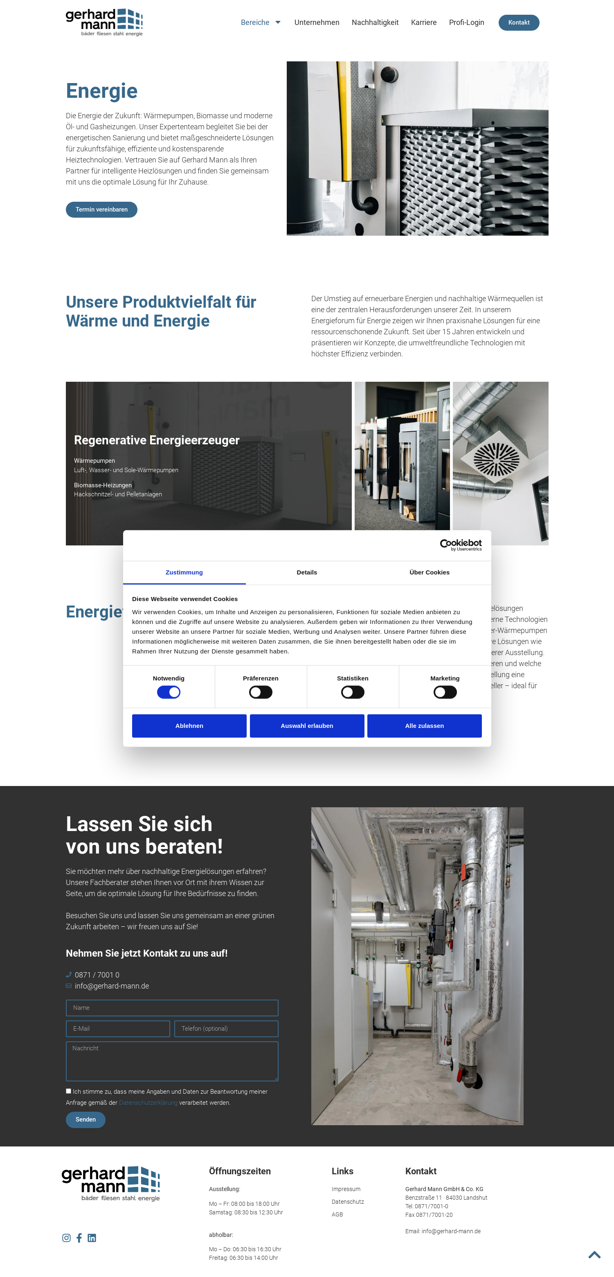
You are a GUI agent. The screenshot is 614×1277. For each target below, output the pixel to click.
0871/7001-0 (431, 1206)
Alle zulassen (424, 725)
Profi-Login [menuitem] (466, 22)
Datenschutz (348, 1201)
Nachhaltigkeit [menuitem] (375, 22)
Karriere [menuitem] (424, 22)
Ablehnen (189, 725)
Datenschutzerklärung (148, 1102)
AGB (337, 1214)
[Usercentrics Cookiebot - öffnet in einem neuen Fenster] (446, 545)
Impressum (346, 1189)
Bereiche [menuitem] (261, 23)
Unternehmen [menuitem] (317, 22)
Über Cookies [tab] (430, 571)
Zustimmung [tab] (184, 571)
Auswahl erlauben (307, 725)
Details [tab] (307, 571)
